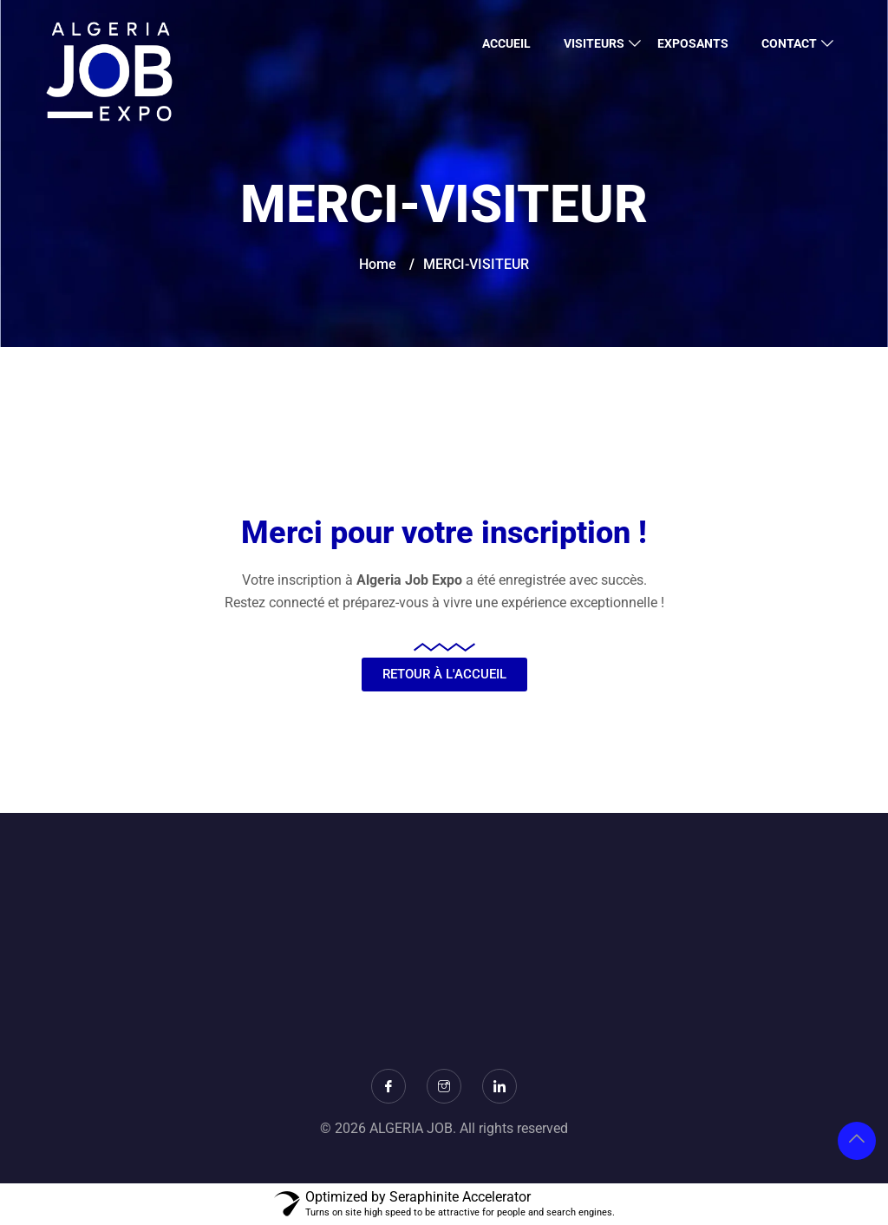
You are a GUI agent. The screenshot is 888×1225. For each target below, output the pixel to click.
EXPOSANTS (692, 43)
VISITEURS (594, 43)
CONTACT (789, 43)
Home (377, 264)
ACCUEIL (506, 43)
